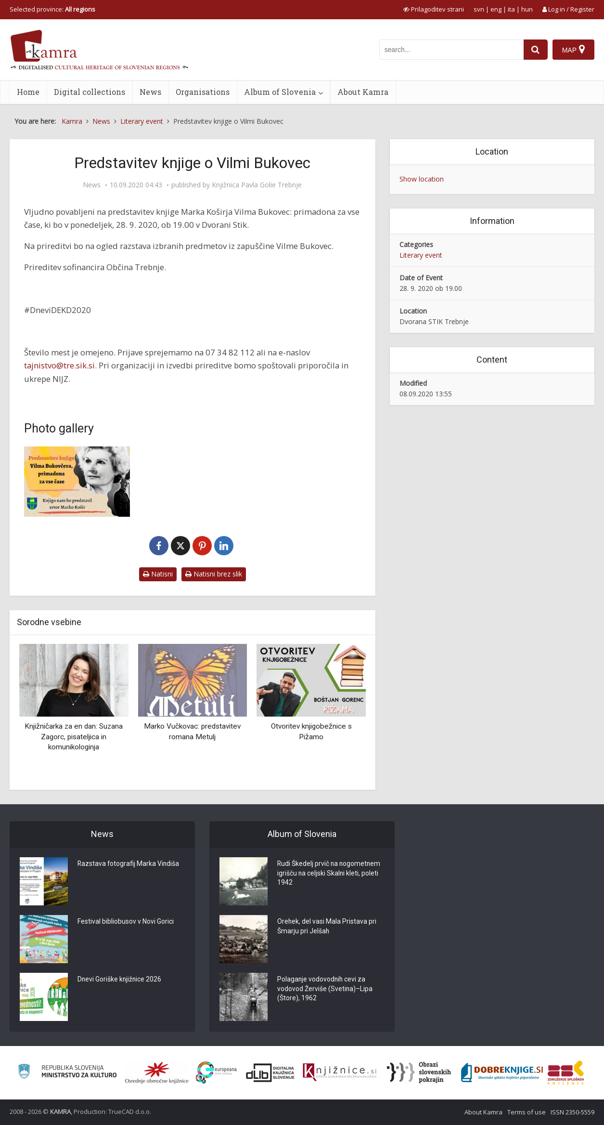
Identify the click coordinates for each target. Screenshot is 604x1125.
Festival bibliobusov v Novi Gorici (125, 922)
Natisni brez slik (213, 573)
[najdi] (536, 49)
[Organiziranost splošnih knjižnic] (157, 1072)
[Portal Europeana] (216, 1072)
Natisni (158, 573)
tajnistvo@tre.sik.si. (60, 365)
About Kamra (362, 92)
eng (495, 9)
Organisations (203, 92)
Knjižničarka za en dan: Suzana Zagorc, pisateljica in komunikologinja (74, 736)
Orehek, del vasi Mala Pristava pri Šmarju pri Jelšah (327, 927)
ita (511, 9)
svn (479, 9)
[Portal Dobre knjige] (502, 1072)
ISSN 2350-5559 (572, 1112)
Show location (421, 178)
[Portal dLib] (270, 1072)
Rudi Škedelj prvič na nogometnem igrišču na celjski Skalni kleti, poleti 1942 (329, 874)
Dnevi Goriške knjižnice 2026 (120, 980)
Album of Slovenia (280, 92)
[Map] (573, 49)
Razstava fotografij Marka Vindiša (128, 864)
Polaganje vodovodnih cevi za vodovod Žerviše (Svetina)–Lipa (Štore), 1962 (325, 989)
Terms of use (526, 1112)
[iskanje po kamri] (451, 49)
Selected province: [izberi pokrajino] (52, 9)
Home (28, 92)
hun (527, 9)
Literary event (420, 255)
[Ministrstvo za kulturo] (67, 1072)
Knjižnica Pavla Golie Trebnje (257, 185)
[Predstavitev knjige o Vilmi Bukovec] (77, 481)
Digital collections (89, 92)
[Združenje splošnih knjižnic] (566, 1072)
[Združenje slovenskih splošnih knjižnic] (339, 1072)
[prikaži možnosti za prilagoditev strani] (433, 9)
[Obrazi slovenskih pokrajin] (419, 1072)
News (150, 92)
